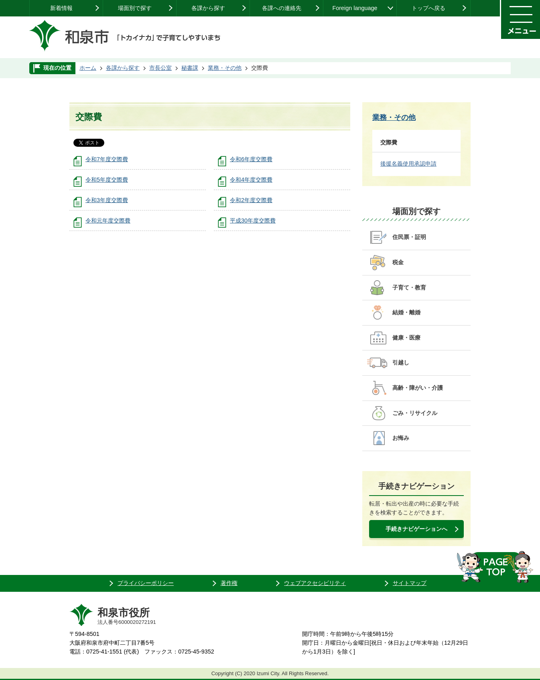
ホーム (87, 68)
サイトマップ (409, 583)
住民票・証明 (409, 237)
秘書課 (189, 68)
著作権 (229, 583)
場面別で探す (135, 8)
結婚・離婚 (406, 312)
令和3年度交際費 (106, 200)
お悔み (400, 438)
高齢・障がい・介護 (417, 388)
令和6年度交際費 (251, 159)
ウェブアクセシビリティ (315, 583)
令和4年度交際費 (251, 179)
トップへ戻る (428, 8)
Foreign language (354, 8)
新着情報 (61, 8)
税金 (398, 262)
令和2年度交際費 (251, 200)
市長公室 (160, 68)
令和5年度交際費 (106, 179)
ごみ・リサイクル (414, 413)
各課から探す (208, 8)
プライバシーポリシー (146, 583)
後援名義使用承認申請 (408, 163)
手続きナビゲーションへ (416, 529)
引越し (400, 362)
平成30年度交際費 (253, 220)
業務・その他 (225, 68)
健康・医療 (406, 337)
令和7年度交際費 (106, 159)
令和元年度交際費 (107, 220)
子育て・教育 (409, 287)
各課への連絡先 (281, 8)
